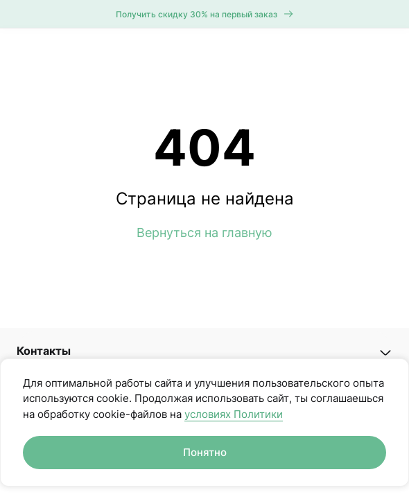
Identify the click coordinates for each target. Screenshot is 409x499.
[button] (204, 351)
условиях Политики (233, 414)
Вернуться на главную (204, 232)
